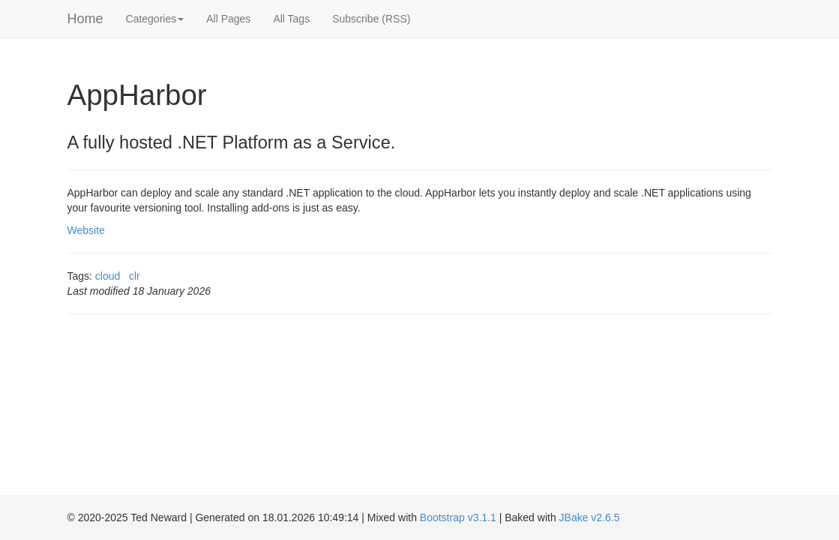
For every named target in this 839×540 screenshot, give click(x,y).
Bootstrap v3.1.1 (458, 518)
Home (85, 18)
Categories (155, 19)
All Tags (291, 19)
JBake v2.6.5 (589, 518)
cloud (107, 276)
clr (134, 276)
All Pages (228, 19)
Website (86, 230)
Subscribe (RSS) (371, 19)
